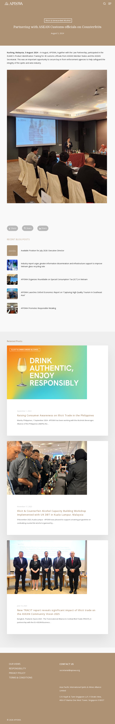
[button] (109, 3)
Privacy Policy (17, 673)
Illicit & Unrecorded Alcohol (58, 20)
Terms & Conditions (20, 677)
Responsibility (17, 668)
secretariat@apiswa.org (70, 670)
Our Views (14, 663)
